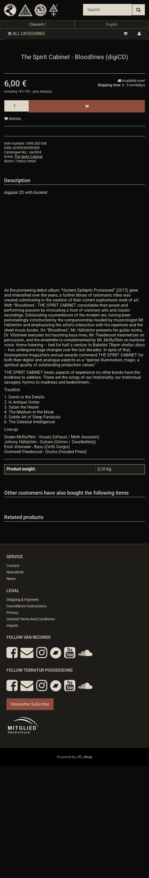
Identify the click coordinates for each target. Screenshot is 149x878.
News (11, 579)
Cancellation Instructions (26, 606)
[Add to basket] (87, 106)
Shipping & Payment (22, 600)
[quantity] (16, 106)
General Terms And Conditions (30, 619)
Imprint (12, 625)
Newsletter (15, 572)
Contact (12, 566)
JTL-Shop (84, 757)
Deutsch (37, 24)
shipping (46, 91)
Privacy (12, 612)
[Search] (107, 10)
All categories (26, 33)
